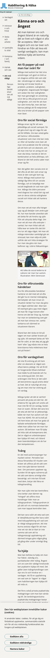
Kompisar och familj (8, 59)
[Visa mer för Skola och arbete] (2, 37)
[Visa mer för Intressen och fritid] (2, 26)
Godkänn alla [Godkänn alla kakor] (16, 636)
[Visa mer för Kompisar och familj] (2, 56)
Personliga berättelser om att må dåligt (10, 92)
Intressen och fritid (8, 28)
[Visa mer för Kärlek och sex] (2, 67)
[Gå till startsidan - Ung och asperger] (25, 6)
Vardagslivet (9, 18)
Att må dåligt (8, 77)
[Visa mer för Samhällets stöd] (2, 48)
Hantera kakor (17, 649)
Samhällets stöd (9, 49)
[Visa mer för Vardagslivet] (2, 17)
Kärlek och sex (8, 68)
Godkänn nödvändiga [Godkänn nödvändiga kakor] (20, 642)
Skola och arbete (7, 39)
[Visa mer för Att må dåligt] (2, 76)
